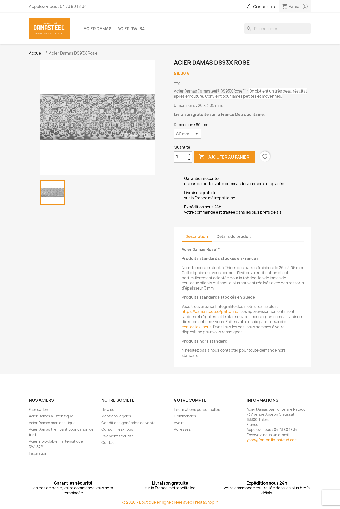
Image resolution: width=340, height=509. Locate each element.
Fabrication (38, 409)
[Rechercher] (277, 28)
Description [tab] (196, 236)
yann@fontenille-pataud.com (272, 439)
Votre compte (190, 400)
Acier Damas (98, 28)
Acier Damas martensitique (52, 422)
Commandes (185, 416)
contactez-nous (196, 327)
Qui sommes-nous (117, 429)
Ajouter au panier (224, 157)
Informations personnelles (197, 409)
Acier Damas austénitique (51, 416)
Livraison (109, 409)
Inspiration (38, 453)
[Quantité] (180, 157)
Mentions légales (116, 416)
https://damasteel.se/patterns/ (210, 311)
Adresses (182, 429)
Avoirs (179, 422)
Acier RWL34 (131, 28)
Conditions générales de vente (128, 422)
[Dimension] (187, 134)
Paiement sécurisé (117, 436)
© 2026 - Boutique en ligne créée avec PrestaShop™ (170, 502)
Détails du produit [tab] (233, 236)
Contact (108, 442)
